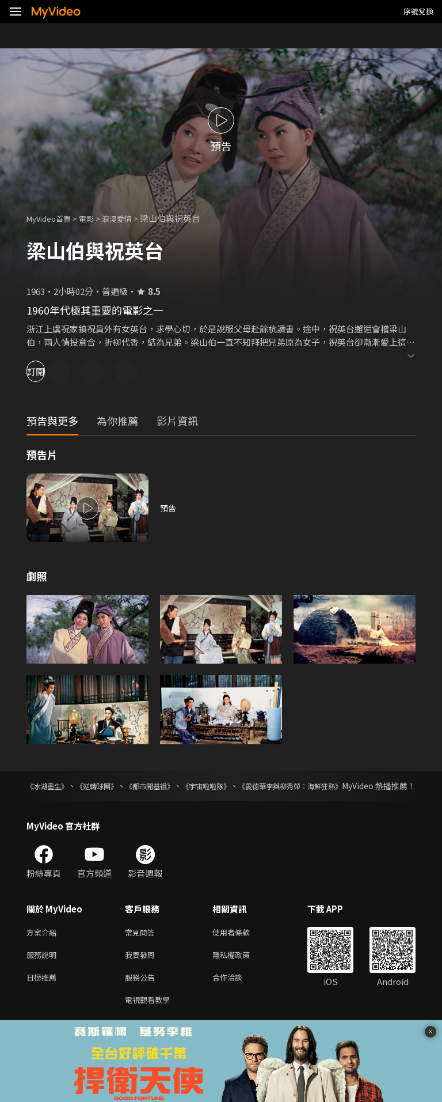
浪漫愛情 (129, 218)
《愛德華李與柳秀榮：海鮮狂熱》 (355, 786)
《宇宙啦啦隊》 (252, 786)
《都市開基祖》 (181, 786)
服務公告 (142, 993)
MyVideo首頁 (52, 218)
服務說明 (43, 969)
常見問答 (142, 945)
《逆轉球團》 (114, 786)
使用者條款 (240, 945)
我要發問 (142, 969)
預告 (168, 508)
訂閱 (49, 371)
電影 (95, 218)
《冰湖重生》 (50, 786)
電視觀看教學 (151, 1018)
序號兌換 (418, 11)
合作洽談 (236, 993)
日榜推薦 (43, 993)
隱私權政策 (240, 969)
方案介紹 (43, 945)
